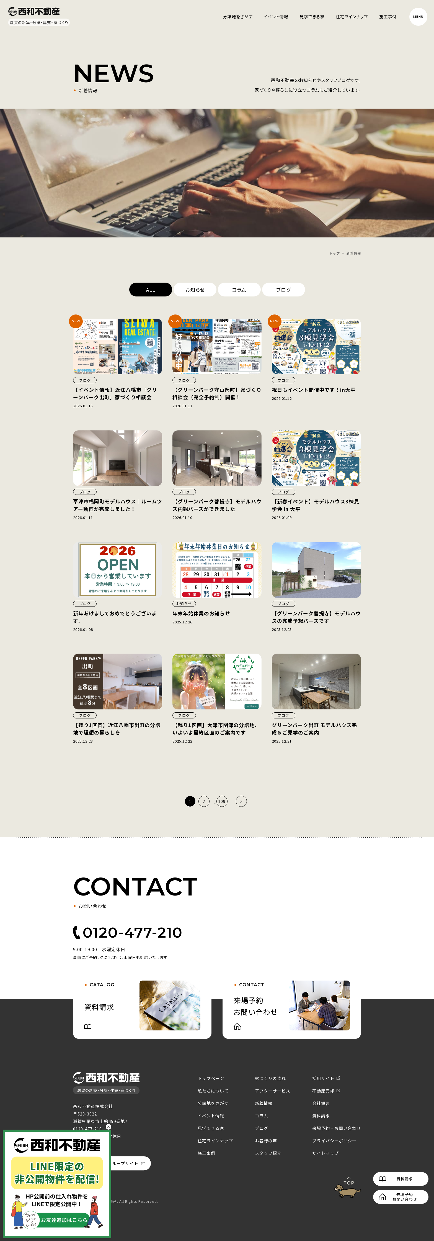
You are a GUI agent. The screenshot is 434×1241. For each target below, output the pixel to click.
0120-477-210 (133, 932)
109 (222, 801)
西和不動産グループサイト (112, 1163)
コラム (239, 289)
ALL (150, 289)
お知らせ (195, 289)
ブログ (283, 289)
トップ (334, 253)
